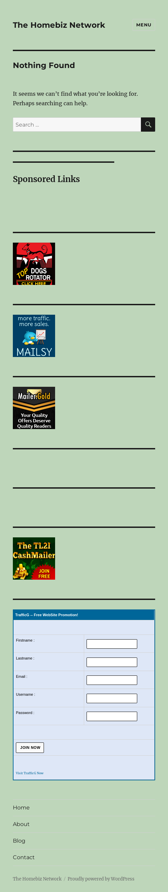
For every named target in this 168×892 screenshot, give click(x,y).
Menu (143, 24)
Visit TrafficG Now (30, 773)
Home (21, 807)
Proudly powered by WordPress (101, 879)
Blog (19, 841)
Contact (24, 857)
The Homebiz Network (59, 25)
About (21, 824)
